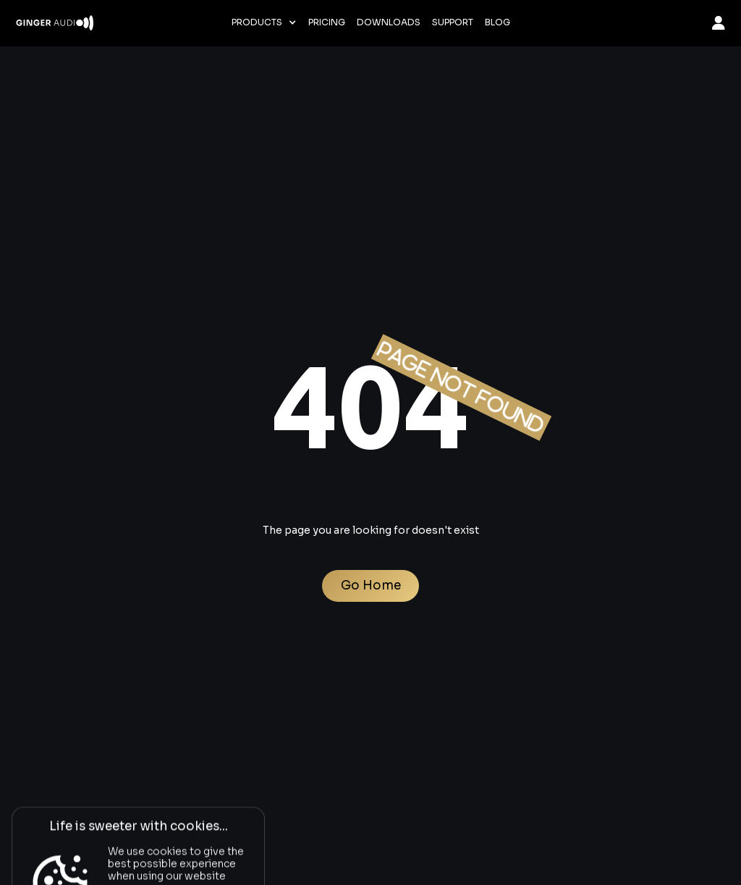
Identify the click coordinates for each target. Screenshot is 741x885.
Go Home (371, 585)
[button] (264, 22)
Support (452, 22)
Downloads (388, 22)
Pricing (326, 22)
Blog (497, 22)
